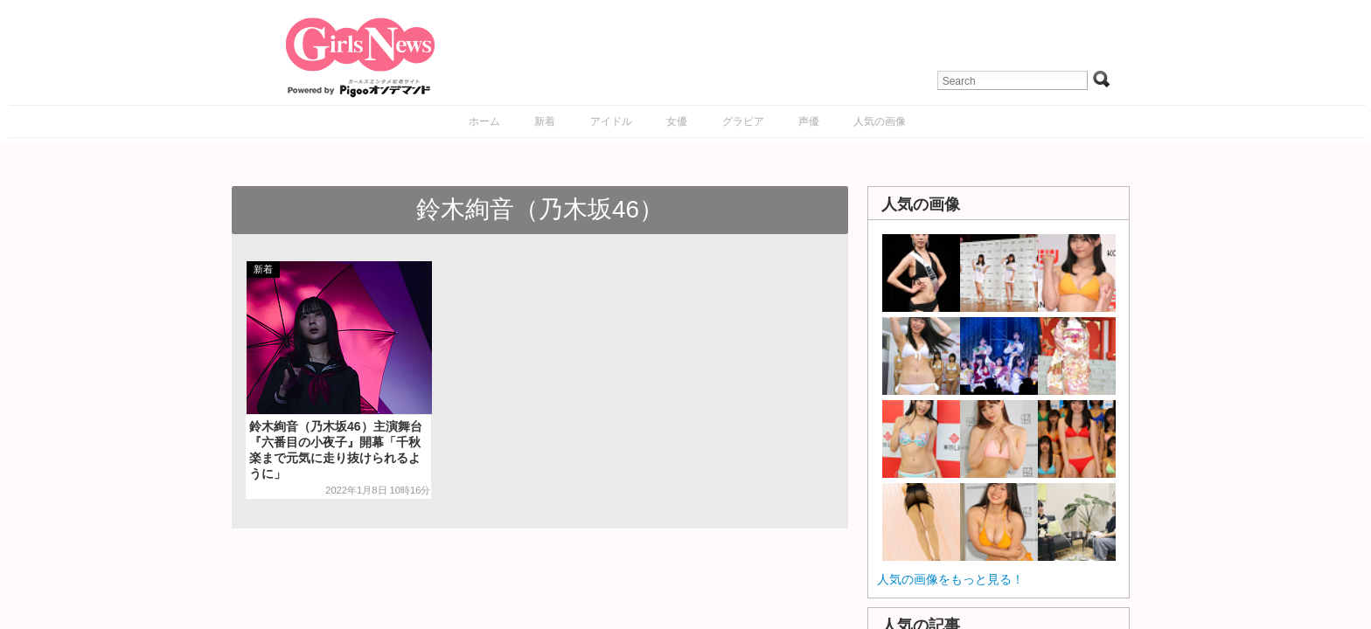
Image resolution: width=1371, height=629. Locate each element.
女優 (676, 121)
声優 (808, 121)
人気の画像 (879, 121)
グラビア (743, 121)
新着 (544, 121)
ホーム (484, 121)
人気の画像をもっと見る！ (950, 579)
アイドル (611, 121)
